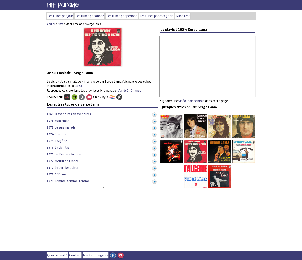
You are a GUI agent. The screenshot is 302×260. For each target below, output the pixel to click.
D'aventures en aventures (73, 114)
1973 (78, 86)
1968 (50, 114)
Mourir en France (67, 161)
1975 (50, 141)
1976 (50, 147)
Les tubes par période (122, 16)
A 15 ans (60, 174)
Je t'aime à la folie (68, 154)
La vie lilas (62, 147)
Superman (62, 120)
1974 (50, 134)
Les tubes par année (90, 16)
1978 (50, 181)
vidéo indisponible (191, 101)
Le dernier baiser (66, 167)
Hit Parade (63, 5)
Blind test (183, 16)
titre (61, 24)
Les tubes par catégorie (156, 16)
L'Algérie (61, 141)
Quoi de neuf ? (57, 255)
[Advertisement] (102, 218)
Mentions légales (95, 255)
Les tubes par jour (60, 16)
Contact (75, 255)
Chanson (137, 90)
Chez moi (61, 134)
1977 (50, 161)
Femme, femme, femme (72, 181)
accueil (51, 24)
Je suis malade (65, 127)
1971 (50, 120)
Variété (123, 90)
